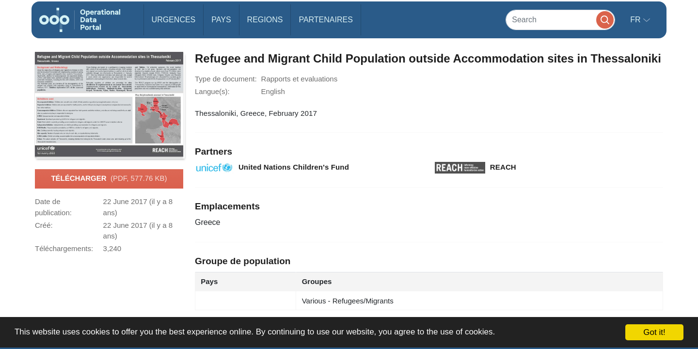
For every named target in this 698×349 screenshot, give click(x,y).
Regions (265, 20)
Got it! (654, 332)
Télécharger (109, 178)
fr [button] (636, 20)
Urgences (174, 20)
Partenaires (325, 20)
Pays (221, 20)
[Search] (560, 20)
